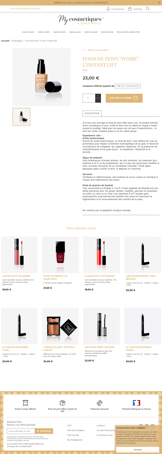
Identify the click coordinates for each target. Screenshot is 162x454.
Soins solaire (90, 32)
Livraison (101, 425)
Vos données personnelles (110, 430)
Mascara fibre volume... (100, 347)
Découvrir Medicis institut (25, 8)
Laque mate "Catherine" (100, 276)
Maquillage (75, 32)
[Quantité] (89, 98)
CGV (69, 425)
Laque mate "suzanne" (16, 276)
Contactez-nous (105, 435)
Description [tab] (92, 113)
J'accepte (138, 450)
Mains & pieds (59, 32)
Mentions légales (75, 430)
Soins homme (107, 32)
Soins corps (44, 32)
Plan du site (73, 435)
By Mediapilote (75, 440)
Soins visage (28, 32)
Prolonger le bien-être (128, 32)
